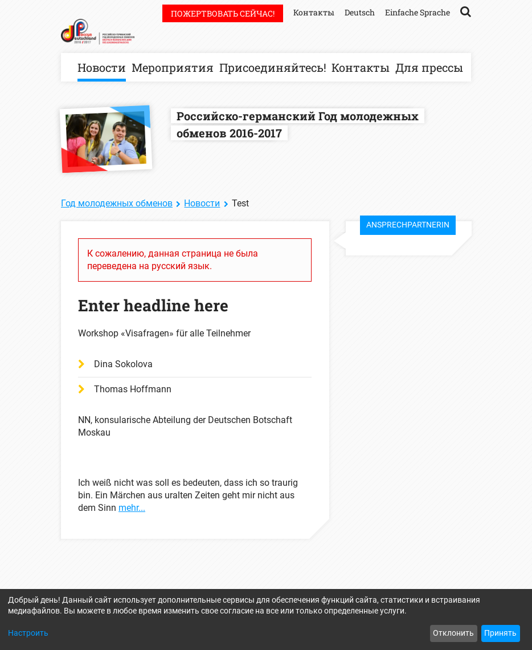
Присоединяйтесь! (272, 67)
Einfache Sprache (417, 12)
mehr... (131, 507)
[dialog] (266, 619)
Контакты (361, 67)
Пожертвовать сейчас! (223, 13)
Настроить (28, 632)
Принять (500, 632)
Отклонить (453, 632)
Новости (101, 67)
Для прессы (429, 67)
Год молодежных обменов (117, 203)
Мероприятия (173, 67)
